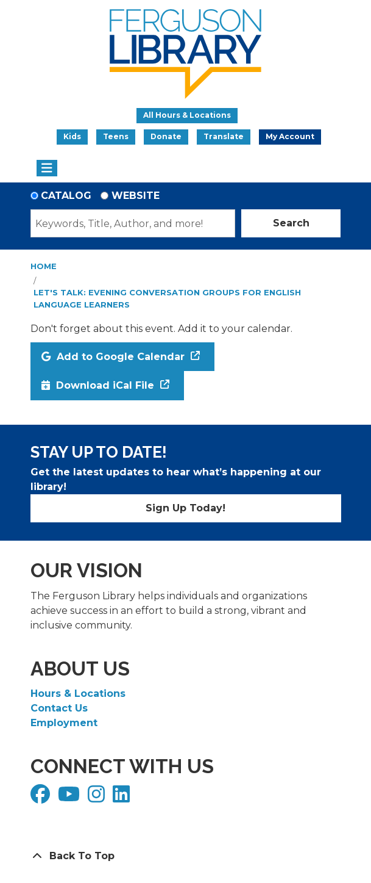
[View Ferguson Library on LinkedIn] (123, 798)
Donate (166, 136)
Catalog (66, 195)
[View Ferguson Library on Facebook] (41, 798)
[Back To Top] (185, 856)
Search (291, 223)
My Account (290, 136)
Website (135, 195)
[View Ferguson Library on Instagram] (98, 798)
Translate (223, 136)
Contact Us (59, 708)
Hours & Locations (77, 693)
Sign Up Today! (185, 508)
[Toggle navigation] (47, 168)
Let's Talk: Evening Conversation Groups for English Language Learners (167, 298)
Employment (63, 723)
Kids (72, 136)
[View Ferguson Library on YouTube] (70, 798)
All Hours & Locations (187, 115)
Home (43, 266)
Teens (116, 136)
